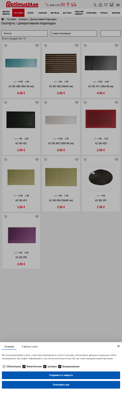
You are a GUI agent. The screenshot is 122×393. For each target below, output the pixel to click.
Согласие (9, 346)
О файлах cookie (30, 346)
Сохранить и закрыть (61, 375)
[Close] (118, 346)
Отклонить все (61, 384)
